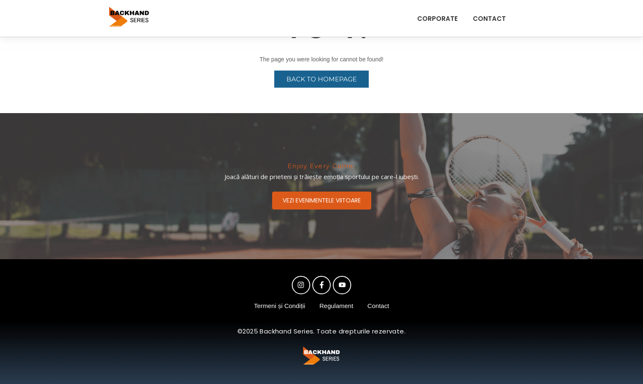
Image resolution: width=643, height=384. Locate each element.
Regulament (336, 305)
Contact (378, 305)
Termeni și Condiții (279, 305)
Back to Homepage (321, 79)
